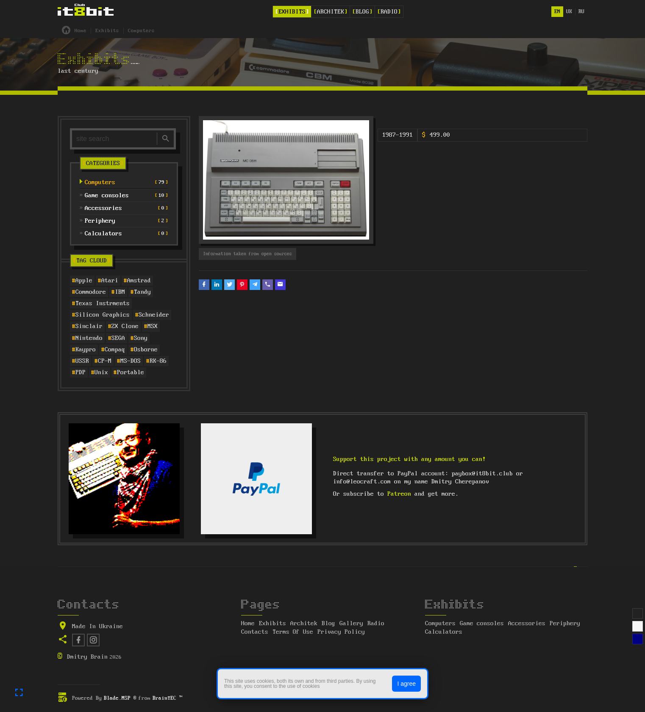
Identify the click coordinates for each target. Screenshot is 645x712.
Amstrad (139, 280)
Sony (140, 338)
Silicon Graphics (102, 315)
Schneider (154, 315)
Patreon (399, 494)
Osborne (146, 349)
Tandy (142, 292)
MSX (152, 326)
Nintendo (89, 338)
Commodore (90, 292)
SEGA (118, 338)
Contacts (254, 632)
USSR (82, 361)
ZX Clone (125, 326)
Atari (109, 280)
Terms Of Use (292, 632)
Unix (101, 372)
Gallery (351, 623)
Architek (330, 11)
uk (569, 11)
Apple (83, 280)
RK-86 (158, 361)
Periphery (565, 623)
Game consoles (482, 623)
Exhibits (292, 11)
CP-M (104, 361)
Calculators (443, 632)
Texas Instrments (102, 303)
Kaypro (85, 349)
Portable (130, 372)
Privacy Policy (341, 632)
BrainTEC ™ (167, 698)
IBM (120, 292)
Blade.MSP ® (120, 698)
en (557, 11)
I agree (406, 683)
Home (248, 623)
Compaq (115, 349)
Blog (362, 11)
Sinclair (89, 326)
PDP (80, 372)
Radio (389, 11)
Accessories (526, 623)
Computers (440, 623)
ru (581, 11)
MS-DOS (130, 361)
